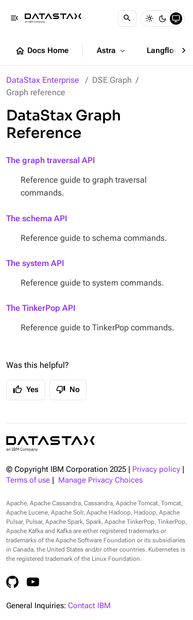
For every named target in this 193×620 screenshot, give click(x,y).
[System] (176, 18)
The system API (35, 263)
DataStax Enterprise (42, 80)
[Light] (149, 18)
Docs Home (41, 51)
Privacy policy (156, 469)
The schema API (36, 218)
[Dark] (162, 18)
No (68, 389)
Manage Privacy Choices (100, 480)
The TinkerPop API (41, 308)
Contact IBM (89, 605)
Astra (112, 51)
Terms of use (28, 480)
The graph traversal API (50, 160)
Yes (26, 389)
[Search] (127, 18)
